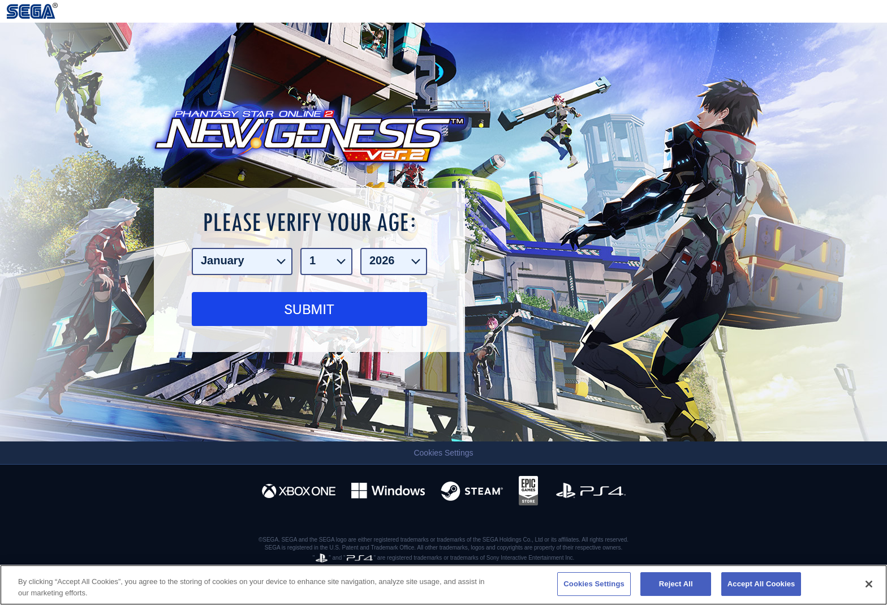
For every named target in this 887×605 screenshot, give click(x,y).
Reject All (676, 584)
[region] (443, 585)
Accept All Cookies (761, 584)
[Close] (868, 584)
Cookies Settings (443, 453)
